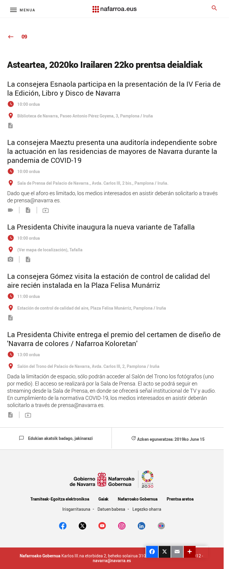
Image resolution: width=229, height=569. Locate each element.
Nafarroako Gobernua (137, 499)
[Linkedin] (141, 525)
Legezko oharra (146, 509)
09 (17, 36)
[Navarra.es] (114, 6)
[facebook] (62, 525)
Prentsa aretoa (180, 499)
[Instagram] (122, 525)
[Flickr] (161, 525)
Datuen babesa (112, 509)
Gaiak (103, 499)
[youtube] (102, 525)
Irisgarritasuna (76, 509)
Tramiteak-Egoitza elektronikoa (59, 499)
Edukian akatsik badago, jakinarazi (56, 438)
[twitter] (82, 525)
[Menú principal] (22, 10)
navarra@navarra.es (112, 560)
